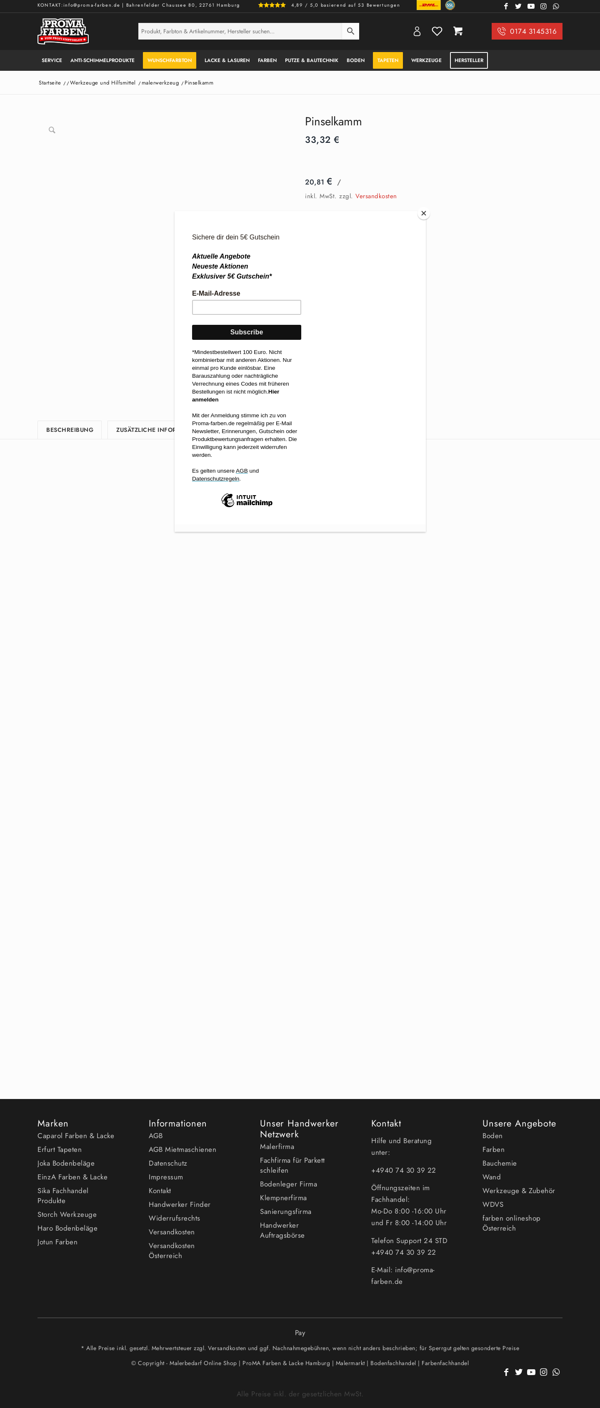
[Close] (424, 213)
